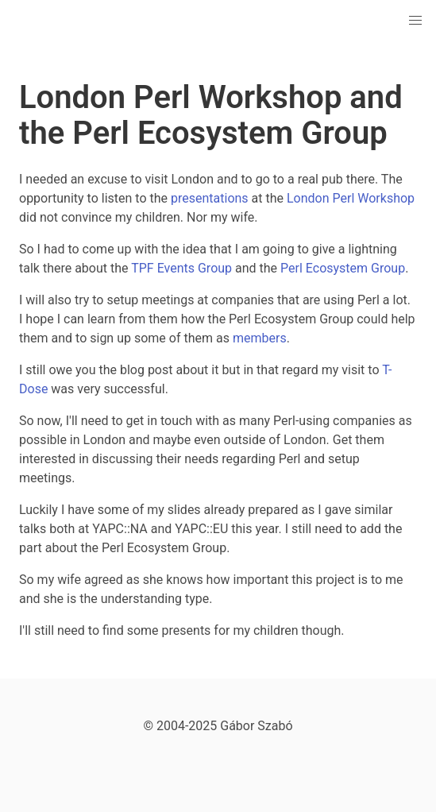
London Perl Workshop (351, 198)
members (260, 338)
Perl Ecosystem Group (342, 268)
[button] (415, 20)
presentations (210, 198)
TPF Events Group (181, 268)
